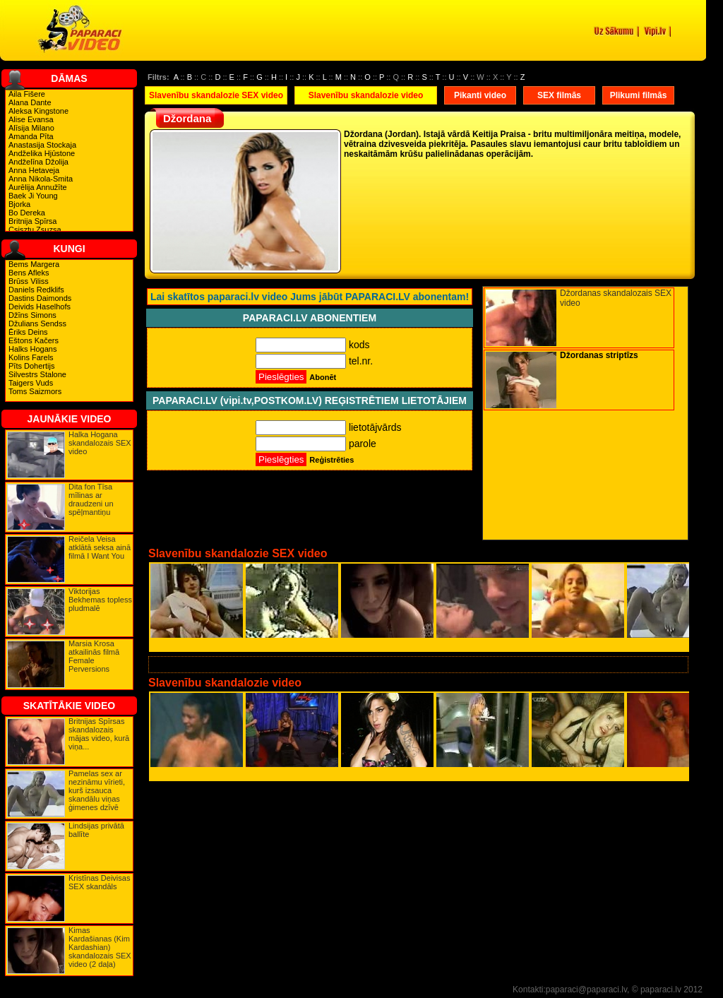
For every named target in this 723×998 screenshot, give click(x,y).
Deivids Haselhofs (39, 306)
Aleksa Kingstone (38, 111)
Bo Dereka (26, 212)
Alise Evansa (31, 119)
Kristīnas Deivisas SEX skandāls (99, 882)
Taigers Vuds (30, 383)
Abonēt (322, 377)
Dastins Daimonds (39, 298)
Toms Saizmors (34, 391)
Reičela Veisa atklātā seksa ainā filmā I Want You (99, 547)
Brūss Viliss (28, 281)
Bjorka (19, 204)
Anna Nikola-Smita (40, 178)
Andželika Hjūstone (41, 153)
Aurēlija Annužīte (37, 187)
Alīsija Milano (31, 128)
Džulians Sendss (37, 323)
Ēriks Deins (28, 332)
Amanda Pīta (31, 136)
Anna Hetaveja (33, 170)
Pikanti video (480, 95)
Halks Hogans (32, 349)
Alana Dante (30, 102)
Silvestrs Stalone (37, 374)
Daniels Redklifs (36, 289)
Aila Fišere (26, 94)
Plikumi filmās (638, 95)
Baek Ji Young (33, 195)
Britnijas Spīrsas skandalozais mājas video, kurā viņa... (98, 734)
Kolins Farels (31, 357)
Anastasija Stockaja (42, 145)
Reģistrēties (331, 460)
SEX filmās (559, 95)
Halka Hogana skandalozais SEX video (99, 443)
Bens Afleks (28, 272)
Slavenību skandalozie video (366, 95)
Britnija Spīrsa (32, 221)
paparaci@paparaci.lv (586, 989)
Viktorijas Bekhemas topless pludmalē (100, 599)
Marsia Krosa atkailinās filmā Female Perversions (93, 656)
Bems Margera (33, 264)
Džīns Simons (32, 315)
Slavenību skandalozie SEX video (216, 95)
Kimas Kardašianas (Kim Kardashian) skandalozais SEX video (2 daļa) (99, 947)
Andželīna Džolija (38, 162)
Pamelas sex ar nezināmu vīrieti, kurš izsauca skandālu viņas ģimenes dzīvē (96, 790)
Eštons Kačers (33, 340)
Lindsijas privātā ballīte (96, 829)
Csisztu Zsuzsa (34, 229)
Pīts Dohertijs (31, 366)
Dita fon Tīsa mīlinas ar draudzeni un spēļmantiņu (91, 499)
